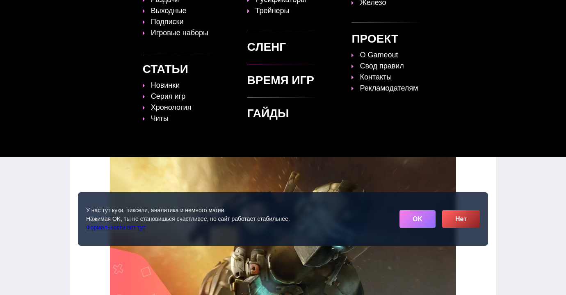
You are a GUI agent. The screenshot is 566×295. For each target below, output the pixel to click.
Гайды (243, 11)
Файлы (354, 11)
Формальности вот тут (116, 227)
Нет (461, 219)
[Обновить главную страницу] (121, 11)
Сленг (386, 11)
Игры (415, 11)
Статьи (276, 11)
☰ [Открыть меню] (489, 10)
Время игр (315, 11)
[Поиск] (475, 10)
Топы (214, 11)
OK (417, 219)
